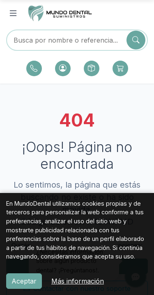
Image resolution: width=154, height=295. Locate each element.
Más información (77, 281)
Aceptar (24, 281)
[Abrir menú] (13, 13)
